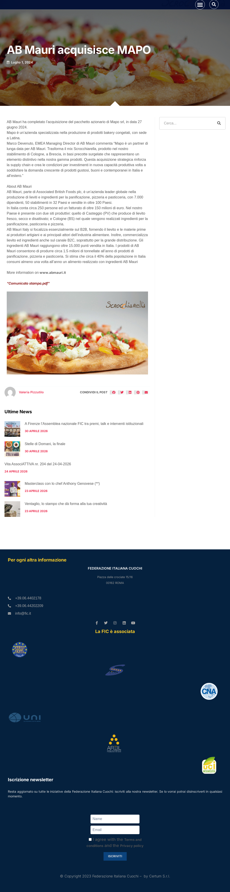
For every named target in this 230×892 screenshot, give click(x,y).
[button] (200, 15)
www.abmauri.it (53, 294)
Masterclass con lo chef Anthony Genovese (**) (62, 505)
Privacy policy (132, 846)
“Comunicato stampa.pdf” (28, 304)
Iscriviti (115, 856)
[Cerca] (219, 144)
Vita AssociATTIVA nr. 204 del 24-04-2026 (37, 485)
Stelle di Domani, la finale (45, 465)
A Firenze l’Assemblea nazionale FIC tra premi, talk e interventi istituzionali (84, 445)
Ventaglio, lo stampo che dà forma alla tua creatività (66, 525)
